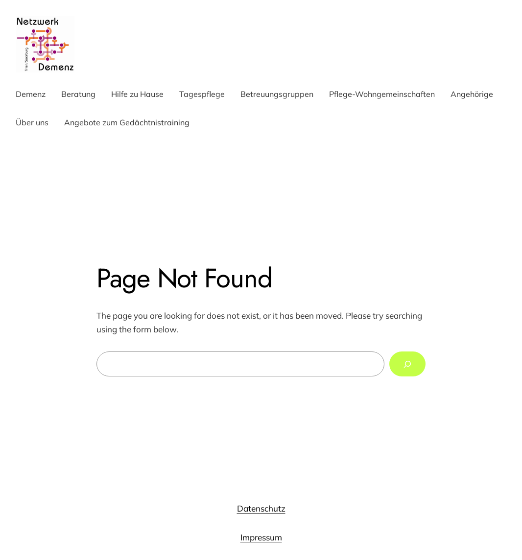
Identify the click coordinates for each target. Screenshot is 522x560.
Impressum (261, 537)
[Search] (407, 363)
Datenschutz (261, 508)
